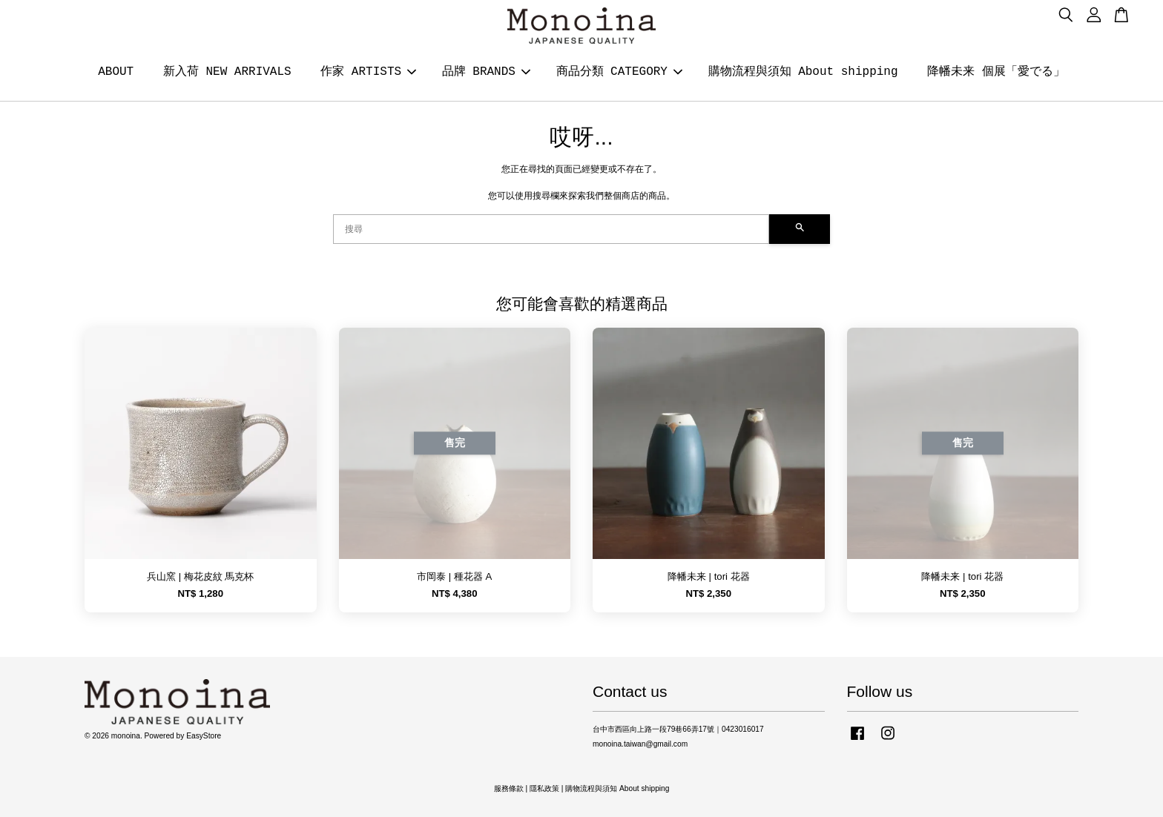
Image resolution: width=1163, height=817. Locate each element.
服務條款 (509, 788)
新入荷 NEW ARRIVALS (227, 72)
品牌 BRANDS (486, 72)
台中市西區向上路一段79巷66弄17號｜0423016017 (678, 729)
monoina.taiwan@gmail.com (640, 744)
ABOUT (116, 72)
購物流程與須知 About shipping (803, 72)
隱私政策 (544, 788)
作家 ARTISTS (368, 72)
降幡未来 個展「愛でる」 (996, 72)
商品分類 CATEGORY (619, 72)
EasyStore (203, 736)
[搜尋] (551, 229)
